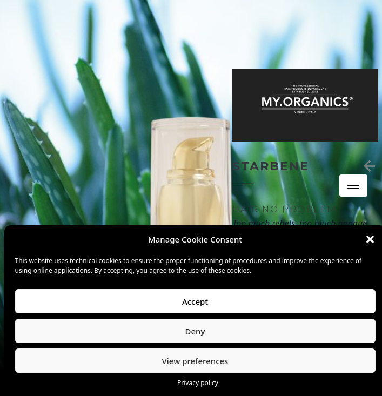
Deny (195, 331)
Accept (195, 301)
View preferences (195, 360)
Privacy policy (197, 382)
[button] (370, 239)
